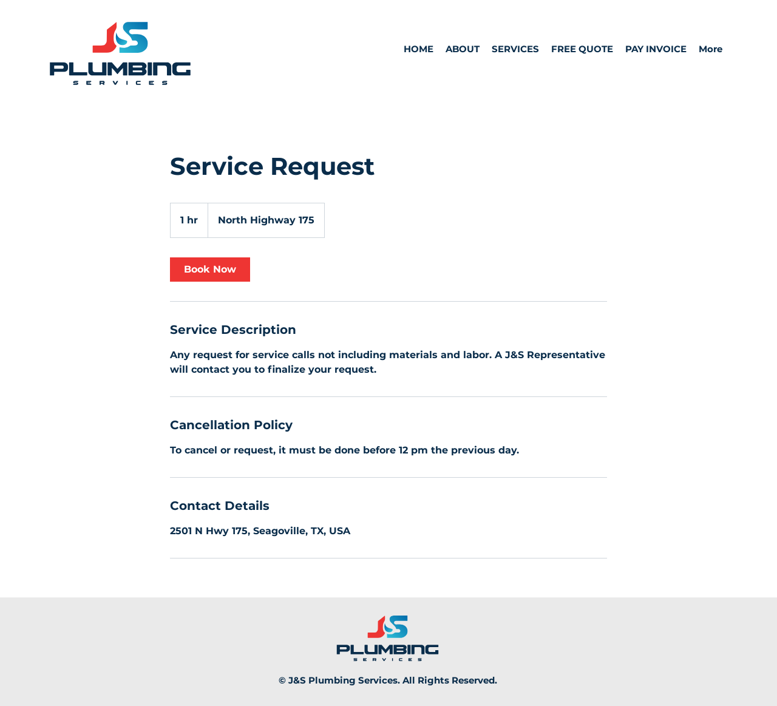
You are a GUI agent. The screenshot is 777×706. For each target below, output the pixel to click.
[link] (210, 269)
